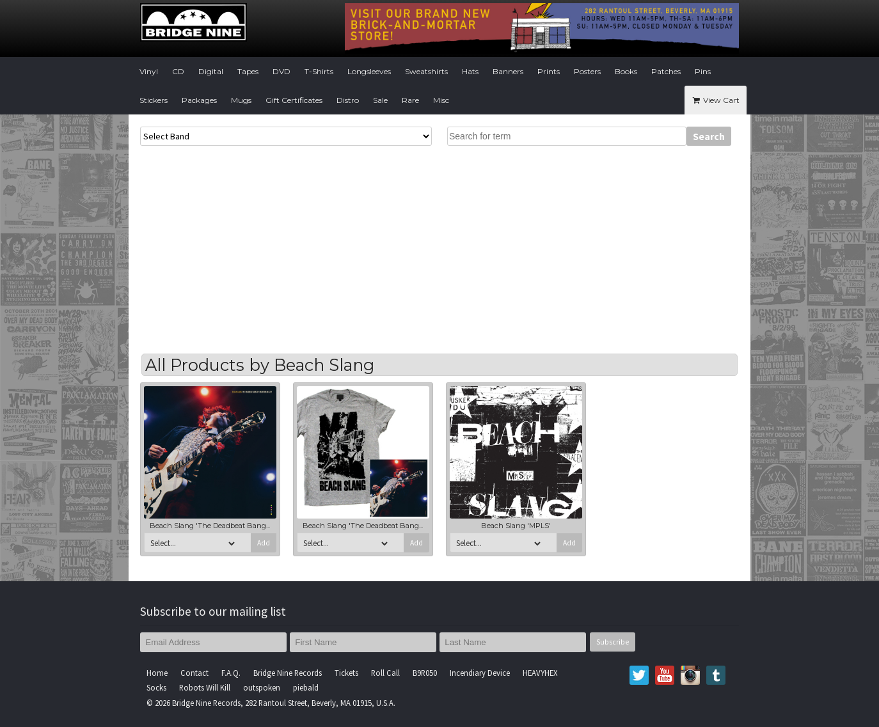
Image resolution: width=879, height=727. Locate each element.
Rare (410, 100)
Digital (210, 71)
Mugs (241, 100)
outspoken (261, 687)
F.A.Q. (231, 673)
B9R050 (425, 673)
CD (178, 71)
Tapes (247, 71)
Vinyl (148, 71)
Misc (441, 100)
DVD (281, 71)
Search (709, 136)
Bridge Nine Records (287, 673)
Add (263, 542)
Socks (156, 687)
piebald (306, 687)
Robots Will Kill (204, 687)
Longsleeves (369, 71)
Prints (548, 71)
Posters (587, 71)
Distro (348, 100)
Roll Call (385, 673)
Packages (199, 100)
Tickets (346, 673)
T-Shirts (319, 71)
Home (157, 673)
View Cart (716, 100)
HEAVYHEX (540, 673)
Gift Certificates (293, 100)
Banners (508, 71)
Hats (470, 71)
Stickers (153, 100)
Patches (666, 71)
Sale (380, 100)
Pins (703, 71)
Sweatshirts (426, 71)
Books (626, 71)
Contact (194, 673)
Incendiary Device (480, 673)
